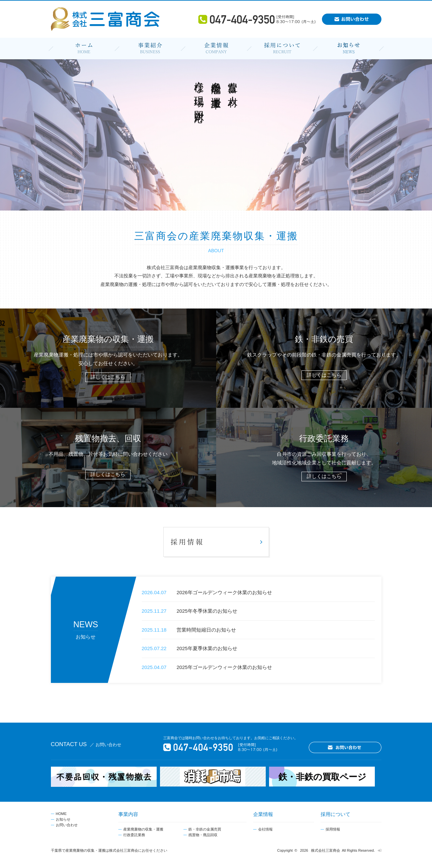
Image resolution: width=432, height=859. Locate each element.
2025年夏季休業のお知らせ (207, 648)
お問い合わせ (67, 825)
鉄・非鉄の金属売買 (204, 829)
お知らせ (63, 819)
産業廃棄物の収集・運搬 (143, 829)
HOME (61, 814)
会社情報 (265, 829)
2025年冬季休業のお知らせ (207, 611)
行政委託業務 (134, 835)
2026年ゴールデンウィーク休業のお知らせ (224, 592)
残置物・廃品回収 (202, 835)
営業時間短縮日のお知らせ (206, 630)
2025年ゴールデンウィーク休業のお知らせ (224, 667)
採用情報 (333, 829)
